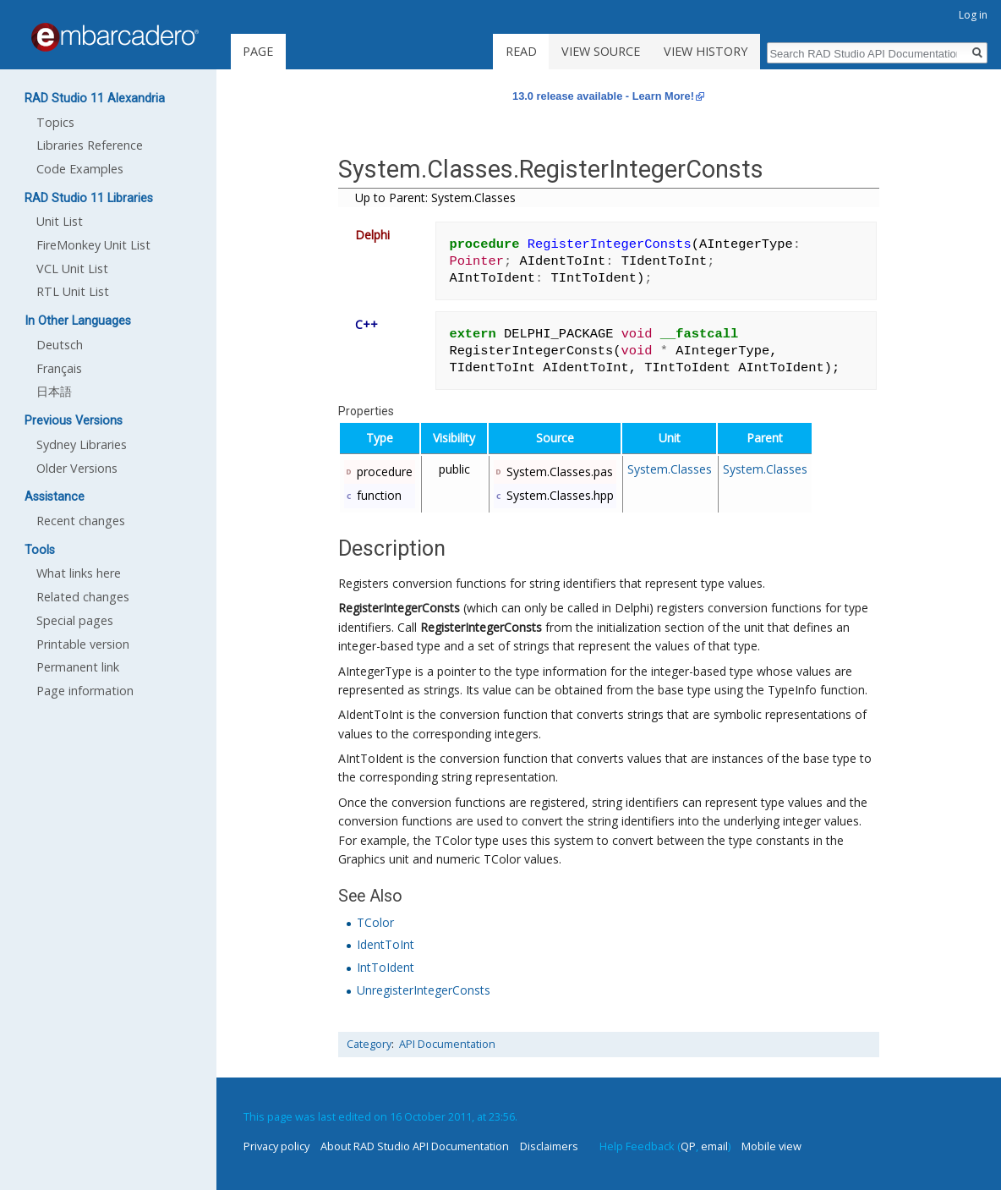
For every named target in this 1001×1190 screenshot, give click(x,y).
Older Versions (77, 468)
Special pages (74, 620)
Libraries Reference (89, 145)
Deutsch (59, 345)
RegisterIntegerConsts (399, 608)
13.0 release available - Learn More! (603, 96)
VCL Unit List (72, 268)
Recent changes (80, 521)
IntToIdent (385, 967)
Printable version (82, 644)
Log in (973, 15)
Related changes (82, 597)
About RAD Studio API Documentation (414, 1146)
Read (521, 51)
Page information (85, 691)
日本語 (54, 391)
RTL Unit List (72, 291)
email (714, 1146)
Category (369, 1044)
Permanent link (77, 667)
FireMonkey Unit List (93, 245)
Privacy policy (276, 1146)
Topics (55, 122)
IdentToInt (385, 944)
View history (705, 51)
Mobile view (771, 1146)
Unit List (59, 221)
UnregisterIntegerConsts (423, 990)
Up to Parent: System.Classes (435, 197)
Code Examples (79, 169)
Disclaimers (549, 1146)
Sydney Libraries (81, 444)
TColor (375, 922)
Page (258, 51)
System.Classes (669, 469)
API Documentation (447, 1044)
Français (59, 368)
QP (688, 1146)
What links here (78, 573)
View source (600, 51)
